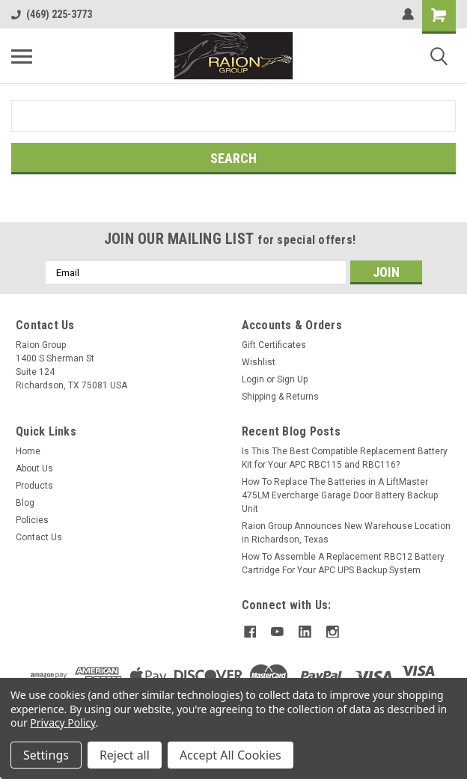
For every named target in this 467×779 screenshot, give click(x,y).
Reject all (125, 755)
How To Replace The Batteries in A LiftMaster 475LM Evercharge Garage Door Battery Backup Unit (340, 495)
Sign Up (292, 379)
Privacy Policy (62, 722)
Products (34, 485)
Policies (32, 520)
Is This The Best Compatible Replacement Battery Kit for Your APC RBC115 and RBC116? (345, 458)
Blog (25, 503)
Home (28, 451)
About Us (34, 468)
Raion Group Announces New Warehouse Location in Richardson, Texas (346, 533)
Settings (46, 755)
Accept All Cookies (230, 755)
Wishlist (258, 362)
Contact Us (39, 537)
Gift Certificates (274, 345)
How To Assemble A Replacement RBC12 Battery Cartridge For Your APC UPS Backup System (343, 563)
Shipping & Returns (280, 396)
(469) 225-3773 (51, 14)
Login (253, 379)
